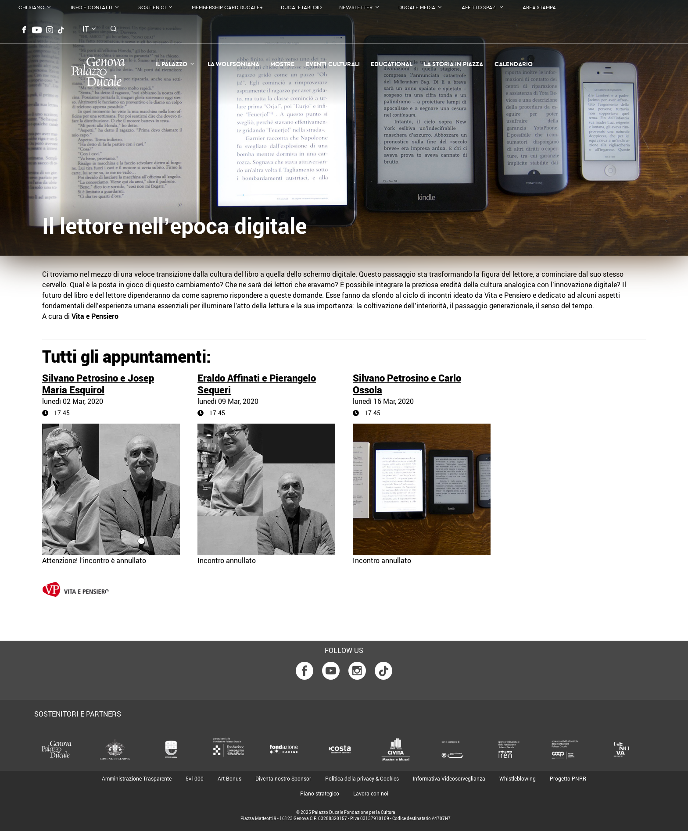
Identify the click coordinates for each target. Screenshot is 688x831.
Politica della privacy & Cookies (362, 778)
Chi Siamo (31, 7)
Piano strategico (319, 793)
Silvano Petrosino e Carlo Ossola (407, 383)
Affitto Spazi (479, 7)
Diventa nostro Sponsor (283, 778)
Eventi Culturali (333, 64)
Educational (391, 64)
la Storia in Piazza (453, 64)
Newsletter (356, 7)
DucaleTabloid (301, 7)
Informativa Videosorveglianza (449, 778)
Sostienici (152, 7)
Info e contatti (91, 7)
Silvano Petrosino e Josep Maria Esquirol (98, 383)
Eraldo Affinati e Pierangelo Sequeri (256, 383)
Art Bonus (229, 778)
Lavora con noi (370, 793)
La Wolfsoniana (233, 64)
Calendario (513, 64)
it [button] (85, 29)
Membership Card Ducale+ (227, 7)
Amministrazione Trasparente (137, 778)
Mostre (282, 64)
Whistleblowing (517, 778)
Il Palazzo (171, 64)
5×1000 (195, 778)
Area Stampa (539, 7)
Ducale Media (416, 7)
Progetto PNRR (568, 778)
